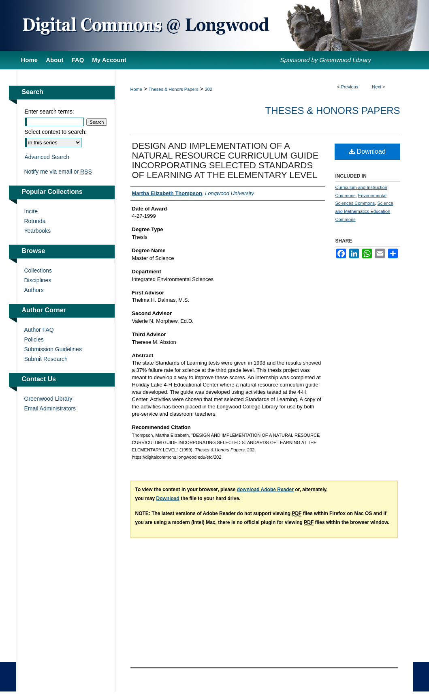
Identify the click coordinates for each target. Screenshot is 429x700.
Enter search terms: (49, 111)
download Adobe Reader (265, 489)
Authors (34, 290)
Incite (31, 211)
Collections (38, 270)
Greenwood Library (48, 398)
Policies (34, 339)
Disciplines (37, 280)
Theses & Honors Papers (173, 89)
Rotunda (35, 221)
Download (367, 151)
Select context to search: (56, 132)
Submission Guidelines (53, 349)
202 (208, 89)
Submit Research (46, 359)
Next (376, 86)
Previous (350, 86)
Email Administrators (50, 408)
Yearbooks (37, 231)
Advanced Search (47, 157)
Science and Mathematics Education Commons (364, 211)
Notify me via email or (58, 171)
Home (136, 89)
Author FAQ (39, 329)
